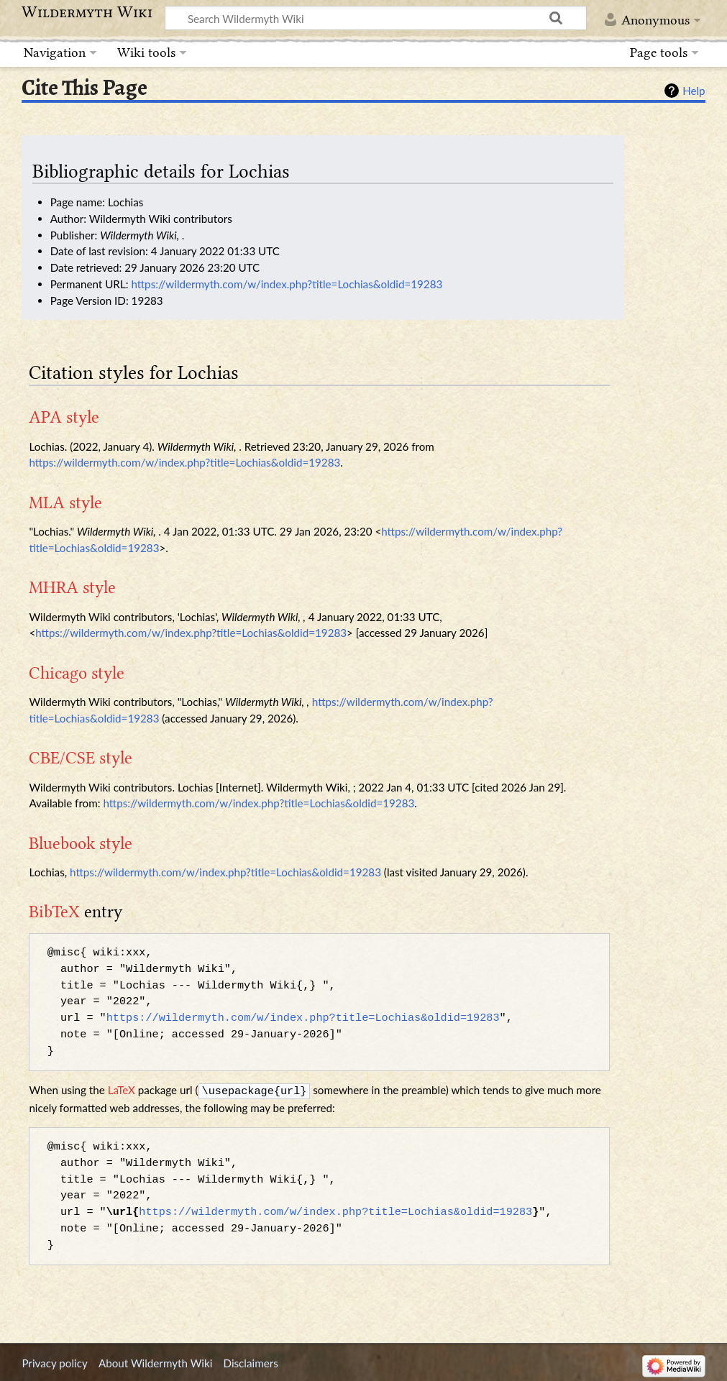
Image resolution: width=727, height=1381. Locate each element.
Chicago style (76, 673)
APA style (64, 417)
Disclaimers (251, 1361)
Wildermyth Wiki (87, 12)
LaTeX (121, 1089)
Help (693, 90)
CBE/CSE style (80, 758)
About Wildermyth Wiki (155, 1361)
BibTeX (54, 911)
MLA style (65, 502)
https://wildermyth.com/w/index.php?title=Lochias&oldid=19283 (286, 283)
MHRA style (72, 587)
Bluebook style (80, 843)
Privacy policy (54, 1361)
